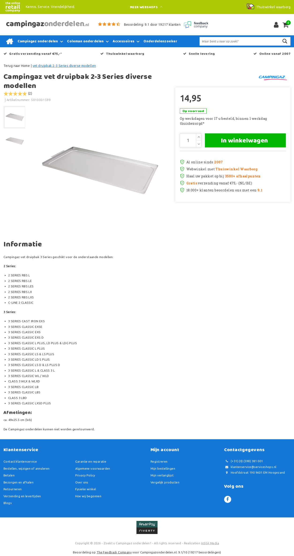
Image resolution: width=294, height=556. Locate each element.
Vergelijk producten (165, 482)
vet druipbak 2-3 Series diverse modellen (64, 66)
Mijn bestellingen (163, 468)
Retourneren (13, 489)
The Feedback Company (114, 552)
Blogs (8, 503)
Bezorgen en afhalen (19, 482)
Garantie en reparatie (90, 461)
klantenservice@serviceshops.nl (250, 467)
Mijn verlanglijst (162, 475)
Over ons (81, 482)
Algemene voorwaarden (92, 468)
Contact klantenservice (20, 461)
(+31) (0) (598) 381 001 (243, 461)
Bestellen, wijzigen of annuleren (26, 468)
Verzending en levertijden (22, 496)
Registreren (159, 461)
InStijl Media (210, 543)
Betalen (9, 475)
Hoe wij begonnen (88, 496)
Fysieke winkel (85, 489)
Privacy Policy (85, 475)
